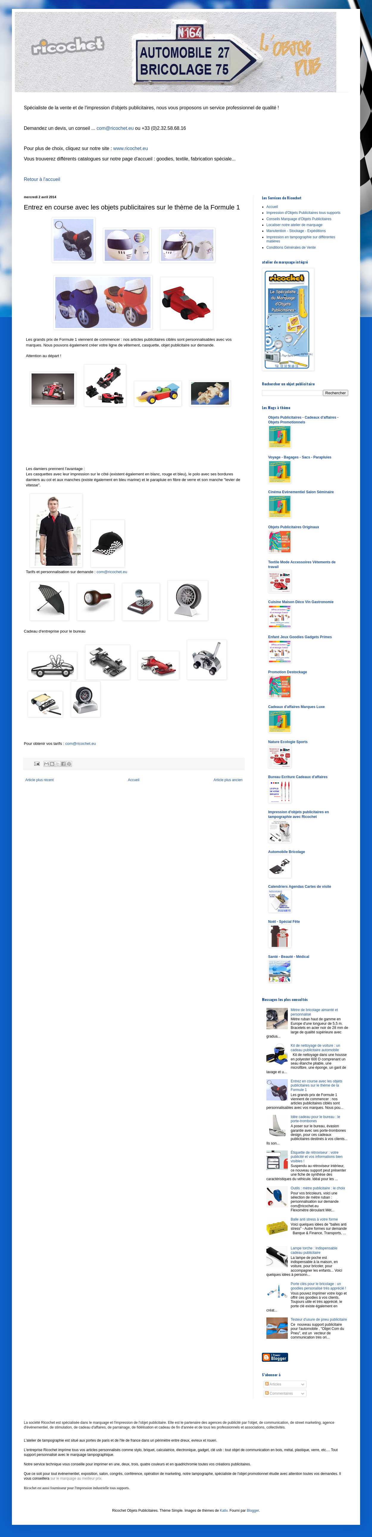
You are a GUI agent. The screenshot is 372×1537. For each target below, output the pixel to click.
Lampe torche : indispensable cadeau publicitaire (314, 1250)
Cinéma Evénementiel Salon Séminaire (301, 492)
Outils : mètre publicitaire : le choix (318, 1188)
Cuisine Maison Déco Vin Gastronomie (301, 602)
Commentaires (279, 1393)
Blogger (253, 1510)
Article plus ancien (228, 780)
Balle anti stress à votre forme (314, 1219)
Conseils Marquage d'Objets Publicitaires (298, 219)
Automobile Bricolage (286, 852)
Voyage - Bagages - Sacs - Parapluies (300, 457)
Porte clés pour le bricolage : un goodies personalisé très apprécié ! (318, 1286)
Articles (273, 1384)
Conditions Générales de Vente (291, 247)
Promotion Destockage (287, 672)
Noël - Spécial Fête (284, 922)
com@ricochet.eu (115, 128)
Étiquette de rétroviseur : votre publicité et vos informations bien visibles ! (317, 1156)
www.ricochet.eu (130, 148)
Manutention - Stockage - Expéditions (296, 231)
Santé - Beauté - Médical (288, 957)
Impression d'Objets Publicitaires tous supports (303, 213)
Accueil (134, 780)
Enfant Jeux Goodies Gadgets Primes (300, 637)
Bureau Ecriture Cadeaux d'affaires (298, 777)
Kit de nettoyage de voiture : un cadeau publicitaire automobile (315, 1047)
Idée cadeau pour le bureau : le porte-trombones (315, 1119)
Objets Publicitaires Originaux (293, 527)
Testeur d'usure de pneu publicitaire (319, 1319)
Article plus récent (39, 780)
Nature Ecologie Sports (288, 742)
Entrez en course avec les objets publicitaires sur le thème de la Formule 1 (316, 1085)
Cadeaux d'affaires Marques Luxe (296, 707)
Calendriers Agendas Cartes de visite (299, 887)
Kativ (224, 1510)
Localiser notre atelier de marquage (294, 225)
